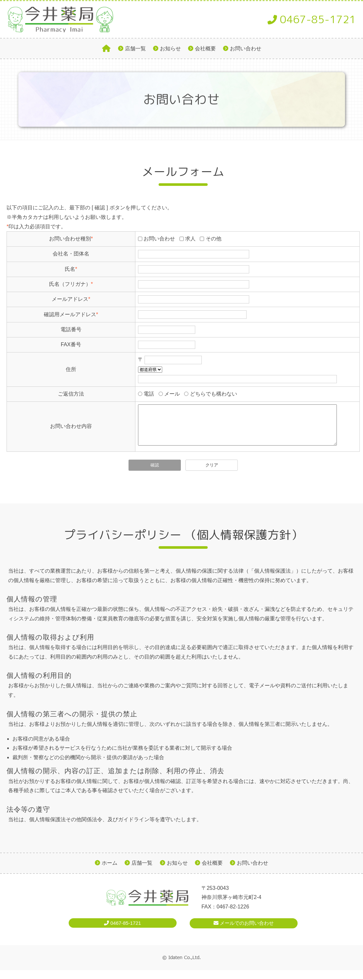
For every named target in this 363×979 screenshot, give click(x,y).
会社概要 (205, 48)
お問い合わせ (245, 48)
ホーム (109, 870)
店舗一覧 (135, 48)
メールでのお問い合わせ (244, 931)
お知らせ (170, 48)
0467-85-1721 (312, 19)
